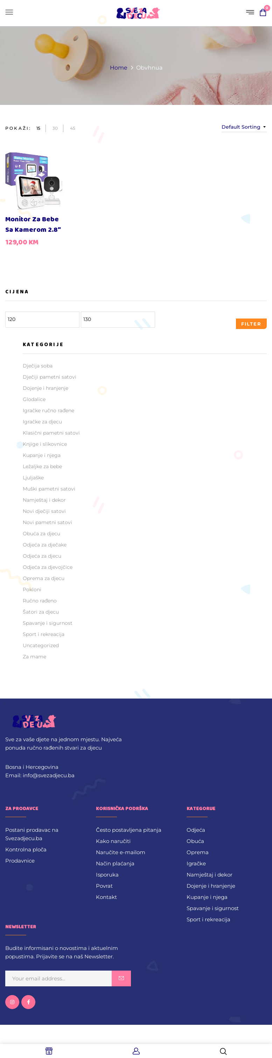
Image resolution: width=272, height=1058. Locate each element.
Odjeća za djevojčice (47, 567)
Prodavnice (20, 860)
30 (55, 128)
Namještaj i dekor (44, 500)
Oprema (198, 852)
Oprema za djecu (43, 578)
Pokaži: (18, 128)
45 (72, 128)
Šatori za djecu (41, 612)
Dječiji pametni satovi (49, 377)
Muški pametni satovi (49, 489)
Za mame (34, 656)
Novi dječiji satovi (44, 511)
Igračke (196, 863)
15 (38, 128)
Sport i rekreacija (43, 634)
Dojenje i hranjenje (45, 388)
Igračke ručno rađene (48, 410)
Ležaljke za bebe (42, 466)
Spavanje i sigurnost (47, 623)
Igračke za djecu (42, 422)
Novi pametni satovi (47, 522)
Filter (251, 324)
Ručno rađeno (40, 601)
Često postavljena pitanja (128, 830)
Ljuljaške (33, 477)
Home (118, 67)
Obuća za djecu (41, 533)
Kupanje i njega (42, 455)
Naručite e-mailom (120, 852)
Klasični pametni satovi (51, 433)
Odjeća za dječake (45, 545)
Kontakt (106, 897)
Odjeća (196, 830)
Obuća (195, 841)
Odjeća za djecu (42, 556)
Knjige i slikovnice (45, 444)
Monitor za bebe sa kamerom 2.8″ (33, 224)
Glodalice (34, 399)
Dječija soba (38, 366)
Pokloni (32, 589)
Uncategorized (41, 645)
